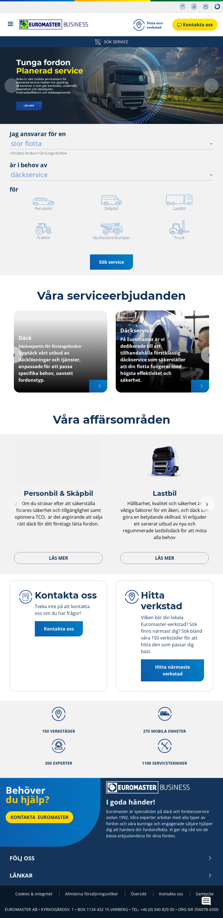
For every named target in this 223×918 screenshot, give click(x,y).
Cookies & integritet (34, 893)
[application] (206, 901)
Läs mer (58, 558)
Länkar (111, 875)
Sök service (111, 262)
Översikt (139, 893)
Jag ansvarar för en (38, 134)
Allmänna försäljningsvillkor (92, 893)
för (14, 189)
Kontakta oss (59, 629)
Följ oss (111, 858)
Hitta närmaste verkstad (172, 670)
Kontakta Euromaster (39, 817)
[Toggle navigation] (10, 24)
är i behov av (28, 165)
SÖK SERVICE (111, 41)
